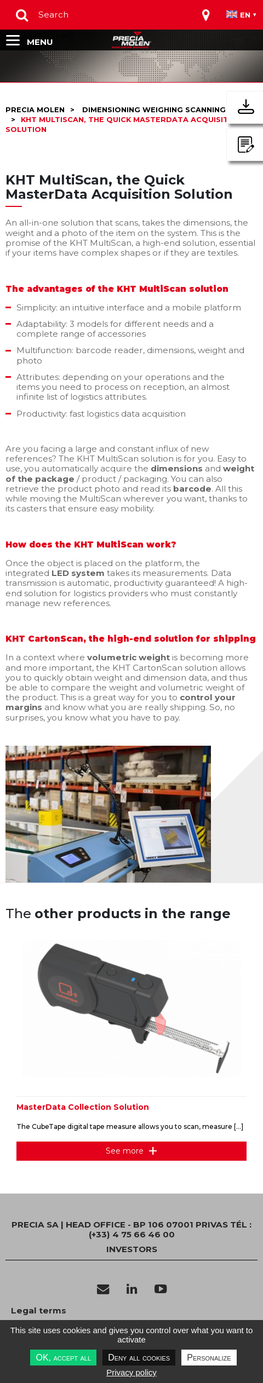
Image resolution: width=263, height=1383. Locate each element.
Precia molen (35, 110)
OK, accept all (63, 1357)
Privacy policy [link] (131, 1372)
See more (125, 1151)
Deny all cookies (139, 1357)
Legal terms (38, 1311)
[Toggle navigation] (206, 14)
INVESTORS (131, 1249)
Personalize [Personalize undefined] (209, 1357)
